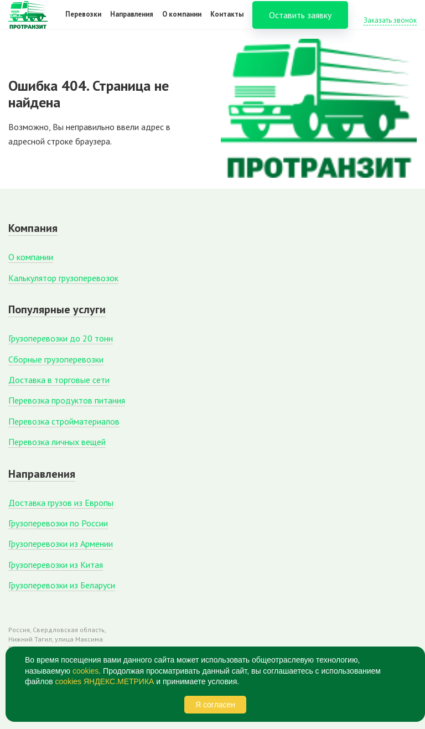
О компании (181, 21)
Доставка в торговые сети (59, 379)
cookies (85, 670)
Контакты (226, 21)
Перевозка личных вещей (57, 441)
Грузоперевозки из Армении (60, 543)
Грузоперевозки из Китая (55, 564)
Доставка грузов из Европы (60, 502)
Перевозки (83, 21)
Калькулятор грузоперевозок (63, 277)
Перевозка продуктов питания (66, 400)
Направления (131, 21)
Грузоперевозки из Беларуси (61, 585)
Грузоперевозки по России (58, 523)
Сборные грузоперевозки (55, 359)
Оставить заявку (300, 22)
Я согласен (215, 704)
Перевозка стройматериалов (64, 421)
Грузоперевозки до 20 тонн (60, 338)
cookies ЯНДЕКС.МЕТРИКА (104, 681)
